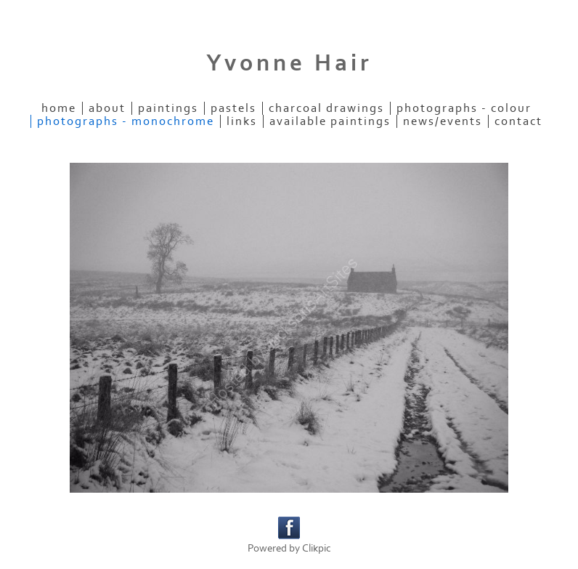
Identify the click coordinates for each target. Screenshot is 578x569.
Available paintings (330, 121)
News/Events (442, 121)
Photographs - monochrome (125, 121)
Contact (518, 121)
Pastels (233, 108)
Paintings (168, 108)
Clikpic (316, 548)
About (107, 108)
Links (242, 121)
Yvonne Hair (289, 63)
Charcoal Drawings (326, 108)
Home (58, 108)
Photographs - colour (464, 108)
